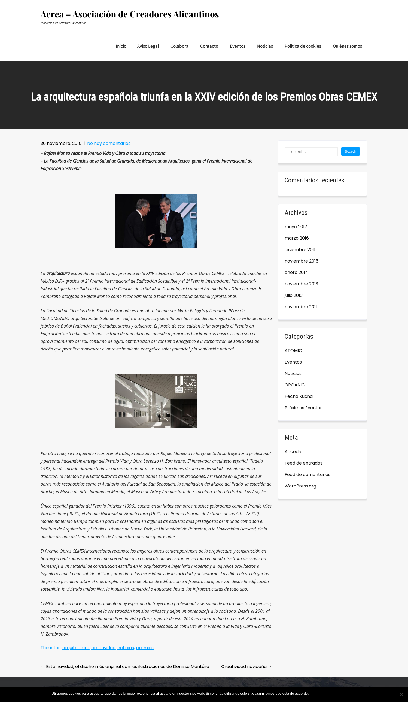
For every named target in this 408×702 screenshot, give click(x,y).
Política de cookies (303, 46)
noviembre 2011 (301, 307)
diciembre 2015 (301, 249)
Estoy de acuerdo (325, 693)
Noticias (265, 46)
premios (145, 648)
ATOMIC (293, 350)
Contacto (209, 46)
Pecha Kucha (299, 396)
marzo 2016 (297, 238)
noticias (125, 648)
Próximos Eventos (303, 408)
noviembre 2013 (301, 284)
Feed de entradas (303, 463)
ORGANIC (295, 385)
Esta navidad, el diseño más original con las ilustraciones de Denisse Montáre (125, 666)
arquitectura (75, 648)
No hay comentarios (108, 143)
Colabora (179, 46)
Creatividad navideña (246, 666)
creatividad (103, 648)
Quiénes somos (347, 46)
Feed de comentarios (307, 474)
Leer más (349, 693)
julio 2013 (294, 295)
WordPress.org (300, 486)
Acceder (294, 451)
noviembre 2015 (301, 261)
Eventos (237, 46)
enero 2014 (296, 272)
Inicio (121, 46)
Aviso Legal (148, 46)
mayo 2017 (296, 227)
